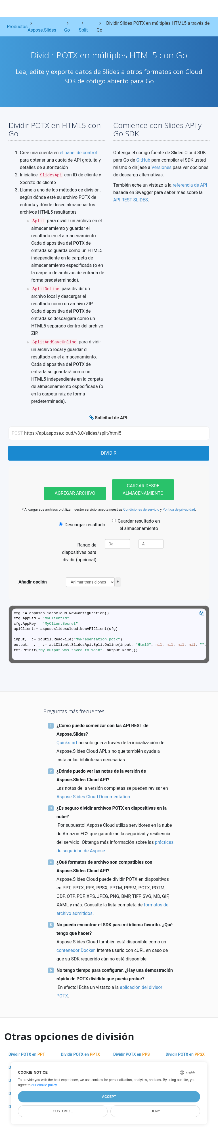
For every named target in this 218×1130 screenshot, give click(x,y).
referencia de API (190, 185)
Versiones (162, 167)
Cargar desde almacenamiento (143, 489)
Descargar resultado (82, 524)
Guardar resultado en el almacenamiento (136, 524)
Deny (155, 1111)
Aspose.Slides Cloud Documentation (93, 796)
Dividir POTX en (27, 1054)
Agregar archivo (75, 493)
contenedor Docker (75, 950)
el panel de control (78, 152)
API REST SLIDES (130, 200)
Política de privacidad (179, 510)
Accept (109, 1097)
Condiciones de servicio (141, 510)
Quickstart (66, 742)
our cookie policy (44, 1085)
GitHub (143, 160)
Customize (63, 1111)
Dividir (108, 453)
